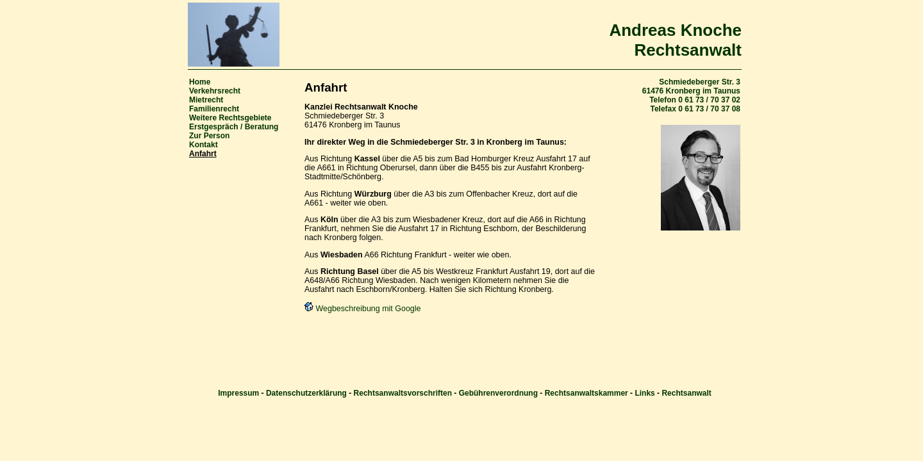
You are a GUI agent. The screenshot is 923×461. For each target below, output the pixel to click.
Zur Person (209, 135)
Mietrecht (206, 99)
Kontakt (203, 144)
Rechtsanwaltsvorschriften (403, 393)
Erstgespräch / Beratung (233, 126)
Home (199, 81)
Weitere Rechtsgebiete (230, 117)
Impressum (238, 393)
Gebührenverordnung (498, 393)
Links (644, 393)
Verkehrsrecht (214, 90)
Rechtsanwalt (686, 393)
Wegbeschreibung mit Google (362, 308)
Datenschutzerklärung (306, 393)
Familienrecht (214, 108)
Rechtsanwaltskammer (586, 393)
